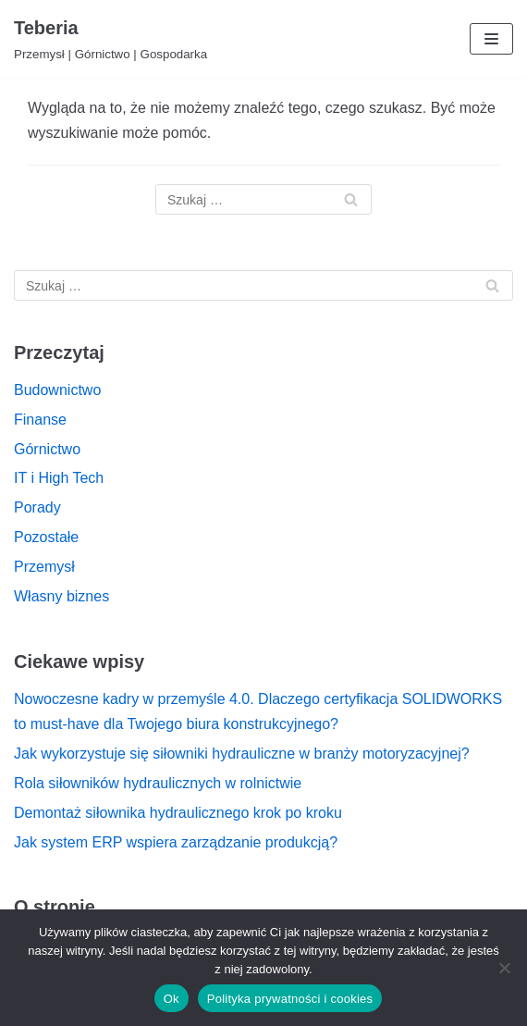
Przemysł (44, 567)
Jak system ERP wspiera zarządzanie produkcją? (175, 842)
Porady (37, 507)
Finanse (40, 419)
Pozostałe (46, 537)
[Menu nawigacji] (491, 39)
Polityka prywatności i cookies (290, 999)
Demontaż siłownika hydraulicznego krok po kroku (178, 813)
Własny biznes (61, 596)
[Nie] (504, 967)
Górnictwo (47, 449)
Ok (171, 999)
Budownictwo (57, 390)
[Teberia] (110, 39)
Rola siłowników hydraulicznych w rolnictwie (157, 783)
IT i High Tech (59, 478)
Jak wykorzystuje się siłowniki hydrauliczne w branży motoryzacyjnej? (242, 753)
